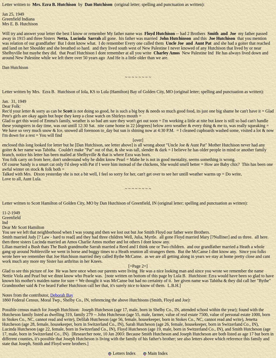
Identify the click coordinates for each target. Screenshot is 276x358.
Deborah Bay (61, 295)
